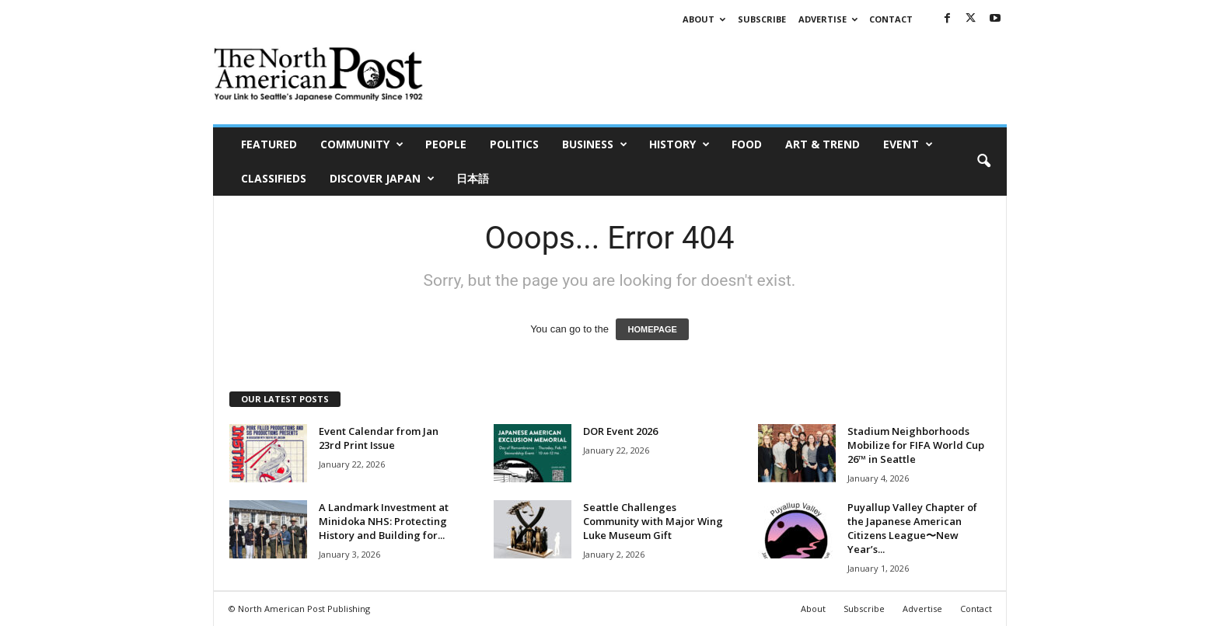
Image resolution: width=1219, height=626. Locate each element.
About (704, 19)
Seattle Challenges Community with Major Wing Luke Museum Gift (653, 521)
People (445, 144)
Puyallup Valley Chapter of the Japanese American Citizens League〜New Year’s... (912, 528)
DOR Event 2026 (620, 431)
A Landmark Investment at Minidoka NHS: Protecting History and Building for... (384, 521)
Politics (514, 144)
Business (594, 144)
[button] (983, 161)
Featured (269, 144)
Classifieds (273, 178)
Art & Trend (822, 144)
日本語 (472, 178)
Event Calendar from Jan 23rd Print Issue (378, 438)
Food (747, 144)
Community (361, 144)
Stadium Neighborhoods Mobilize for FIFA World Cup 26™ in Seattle (915, 445)
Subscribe (762, 19)
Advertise (827, 19)
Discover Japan (382, 179)
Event (908, 144)
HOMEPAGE (651, 329)
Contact (891, 19)
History (679, 144)
